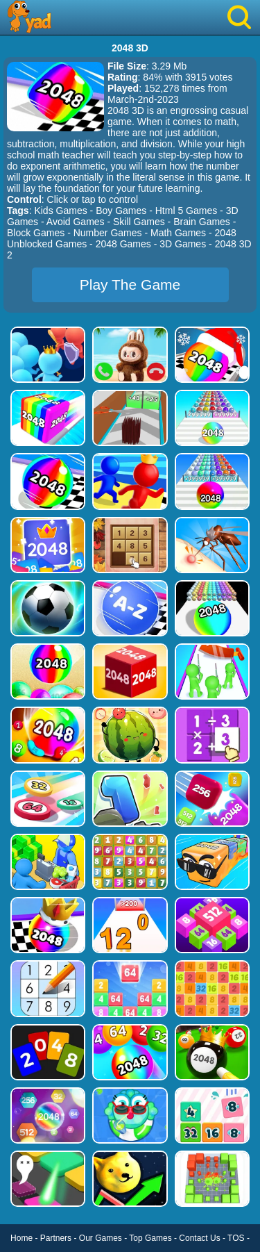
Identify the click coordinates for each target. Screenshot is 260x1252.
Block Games (35, 232)
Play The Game (130, 285)
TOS (235, 1238)
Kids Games (60, 210)
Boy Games (121, 210)
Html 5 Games (186, 210)
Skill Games (139, 221)
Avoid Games (75, 221)
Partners (55, 1238)
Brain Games (201, 221)
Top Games (150, 1238)
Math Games (178, 232)
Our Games (100, 1238)
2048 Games (123, 243)
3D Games (182, 243)
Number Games (107, 232)
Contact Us (199, 1238)
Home (21, 1238)
